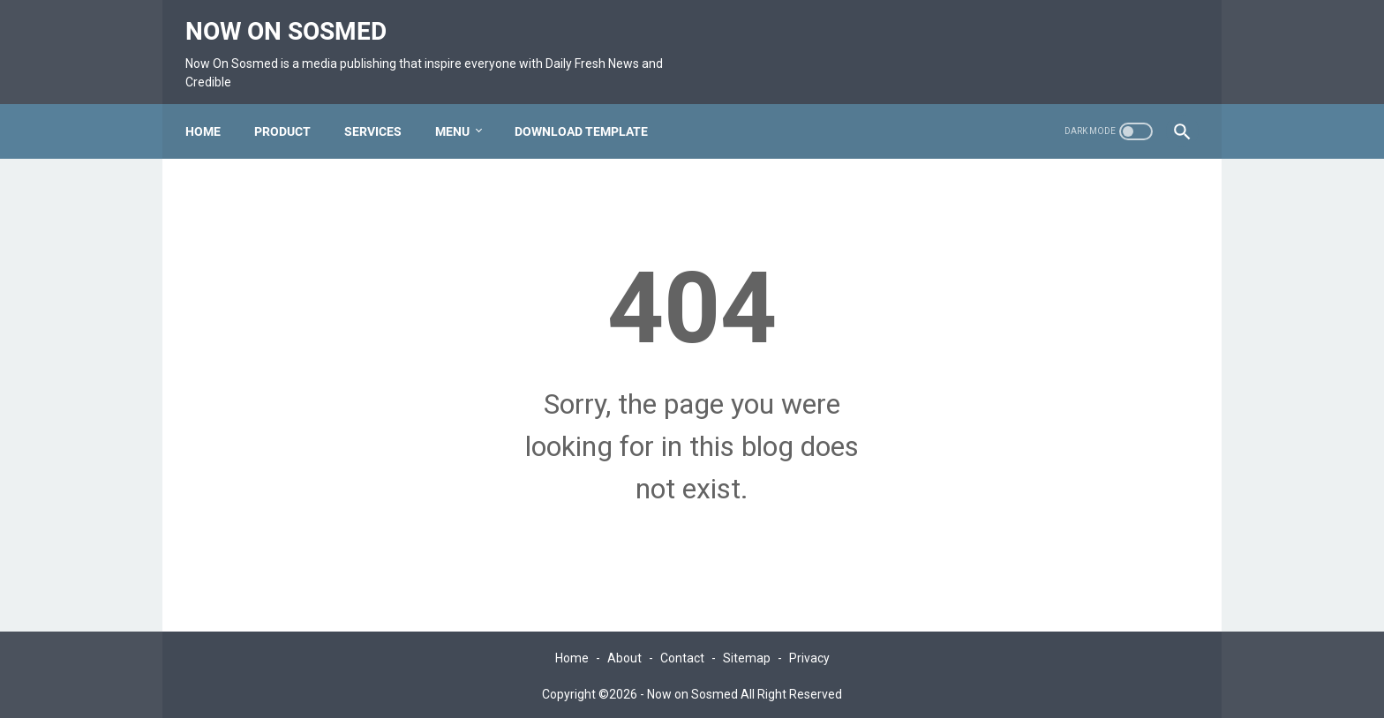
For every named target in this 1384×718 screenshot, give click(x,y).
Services (381, 110)
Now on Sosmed (294, 18)
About (624, 654)
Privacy (809, 654)
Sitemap (747, 654)
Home (211, 110)
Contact (682, 654)
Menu (461, 110)
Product (291, 110)
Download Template (590, 110)
